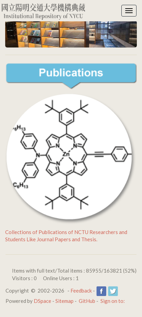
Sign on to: (112, 301)
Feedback (81, 290)
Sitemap (64, 301)
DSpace (42, 301)
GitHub (87, 301)
